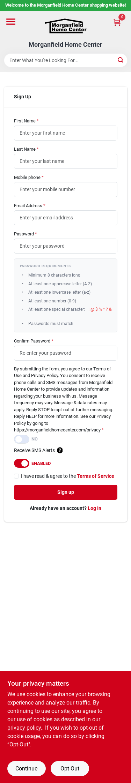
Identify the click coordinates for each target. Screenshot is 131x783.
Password (25, 233)
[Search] (121, 60)
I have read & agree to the (67, 476)
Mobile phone (29, 177)
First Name (26, 120)
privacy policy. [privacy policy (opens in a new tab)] (24, 727)
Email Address (29, 205)
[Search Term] (66, 60)
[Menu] (10, 21)
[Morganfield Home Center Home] (66, 26)
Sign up (65, 492)
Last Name (26, 149)
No (34, 439)
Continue (26, 768)
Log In (94, 508)
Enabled (41, 463)
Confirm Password (33, 341)
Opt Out (69, 768)
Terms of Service (95, 476)
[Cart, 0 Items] (117, 22)
